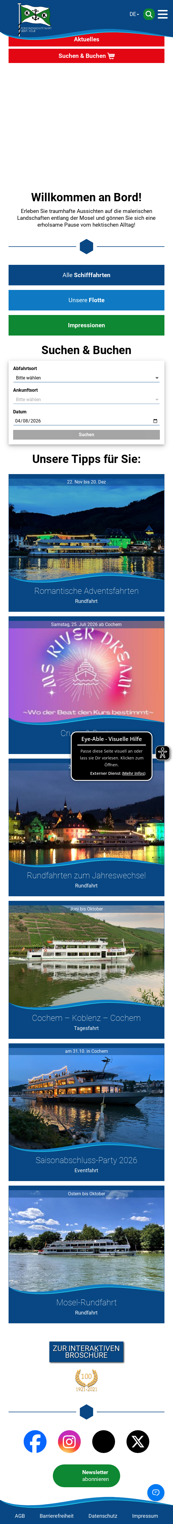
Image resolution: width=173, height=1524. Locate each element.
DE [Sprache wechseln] (133, 14)
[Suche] (149, 14)
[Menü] (162, 14)
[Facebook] (35, 1441)
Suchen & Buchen (82, 55)
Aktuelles (86, 39)
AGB (20, 1516)
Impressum (145, 1516)
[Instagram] (69, 1441)
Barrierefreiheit (57, 1516)
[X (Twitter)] (137, 1441)
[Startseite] (34, 20)
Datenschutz (102, 1516)
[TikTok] (103, 1441)
